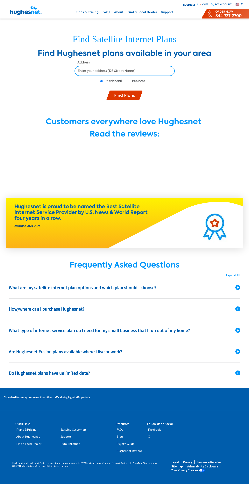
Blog (120, 436)
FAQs (106, 12)
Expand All (233, 275)
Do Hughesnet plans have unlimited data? (49, 373)
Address (83, 62)
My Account (223, 4)
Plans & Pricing (87, 12)
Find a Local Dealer (142, 12)
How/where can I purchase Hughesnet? (46, 309)
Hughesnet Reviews (130, 451)
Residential (113, 81)
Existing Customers (73, 429)
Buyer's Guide (125, 444)
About (119, 12)
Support (167, 12)
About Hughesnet (28, 436)
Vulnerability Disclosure (202, 466)
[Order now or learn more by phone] (228, 14)
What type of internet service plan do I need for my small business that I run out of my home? (99, 330)
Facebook (154, 429)
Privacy (187, 462)
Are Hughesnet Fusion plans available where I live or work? (65, 352)
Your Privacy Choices (184, 470)
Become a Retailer (208, 462)
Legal (175, 462)
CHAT (205, 4)
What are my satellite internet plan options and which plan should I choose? (82, 288)
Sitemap (177, 466)
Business (189, 4)
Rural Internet (70, 444)
